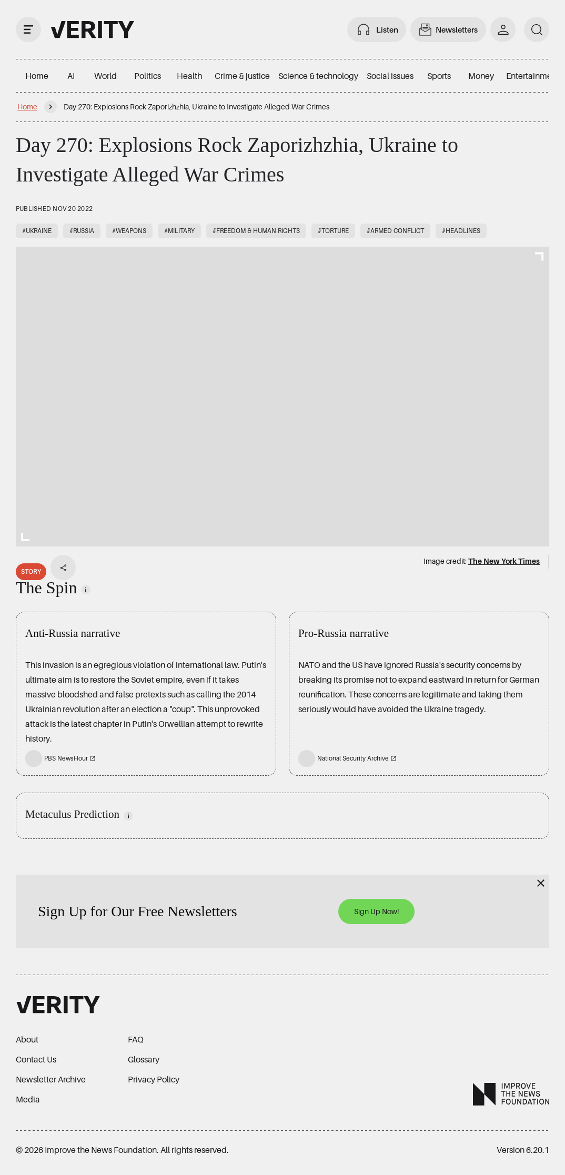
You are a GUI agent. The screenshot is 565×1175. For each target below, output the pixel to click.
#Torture (333, 231)
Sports (439, 75)
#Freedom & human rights (256, 231)
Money (481, 75)
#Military (179, 231)
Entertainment (532, 75)
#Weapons (129, 231)
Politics (147, 75)
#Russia (81, 231)
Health (189, 75)
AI (71, 75)
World (105, 75)
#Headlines (461, 231)
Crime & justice (242, 75)
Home (36, 75)
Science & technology (318, 75)
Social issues (390, 75)
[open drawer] (28, 29)
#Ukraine (37, 231)
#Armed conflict (395, 231)
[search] (536, 29)
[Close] (540, 883)
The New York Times (504, 560)
